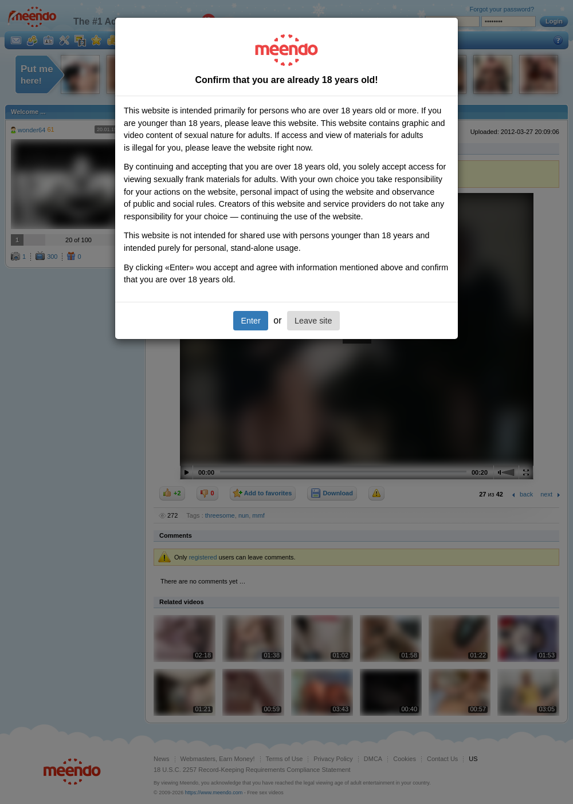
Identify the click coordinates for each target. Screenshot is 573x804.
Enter (250, 320)
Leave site (313, 320)
